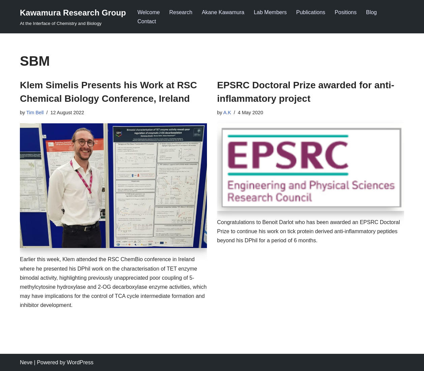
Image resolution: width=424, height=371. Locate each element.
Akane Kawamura (223, 12)
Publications (310, 12)
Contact (147, 21)
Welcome (149, 12)
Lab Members (270, 12)
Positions (346, 12)
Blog (371, 12)
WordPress (80, 362)
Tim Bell (34, 112)
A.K (227, 112)
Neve (26, 362)
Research (180, 12)
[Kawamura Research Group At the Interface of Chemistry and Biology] (73, 16)
